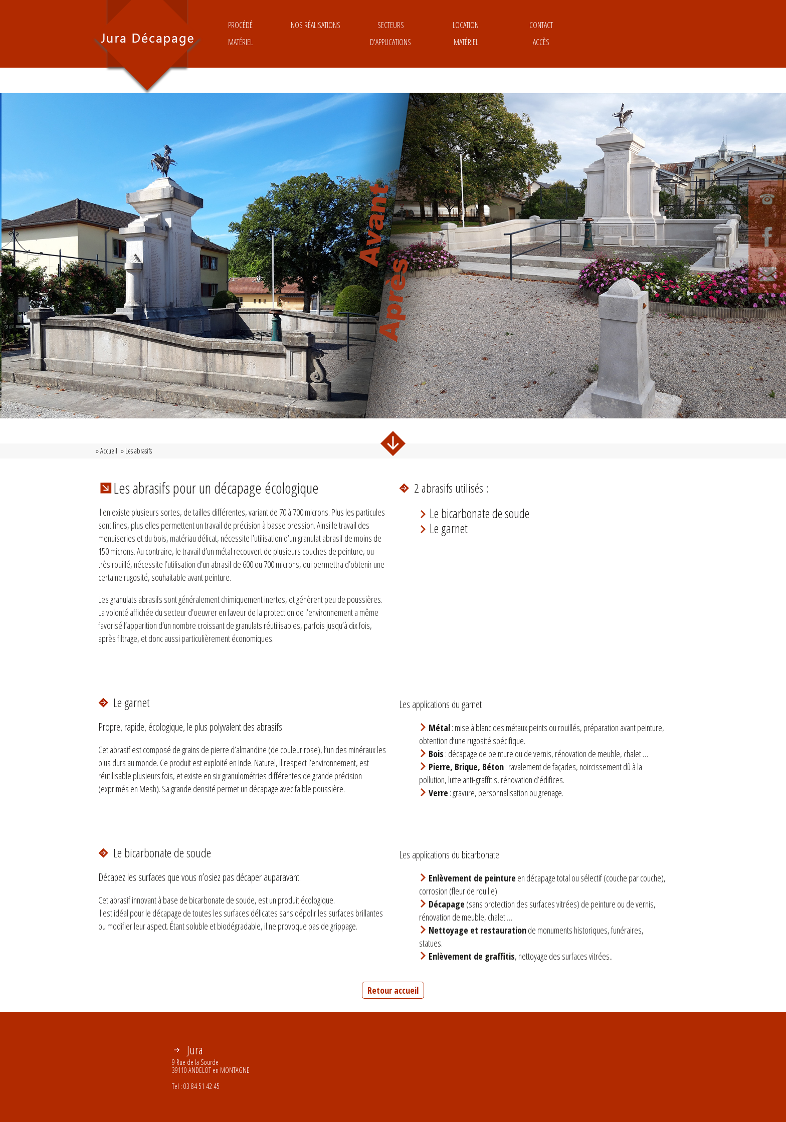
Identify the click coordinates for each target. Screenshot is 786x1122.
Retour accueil (393, 990)
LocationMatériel (466, 34)
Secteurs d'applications (390, 34)
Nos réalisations (315, 34)
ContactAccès (541, 34)
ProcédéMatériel (240, 34)
